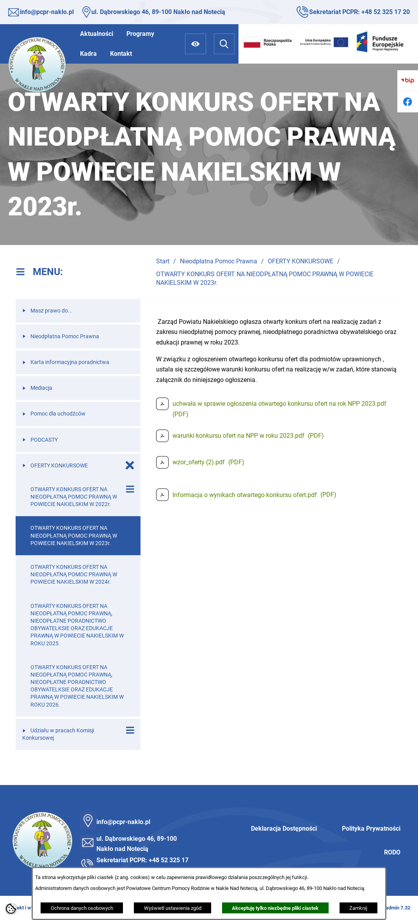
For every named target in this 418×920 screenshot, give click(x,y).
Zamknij (358, 908)
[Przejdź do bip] (407, 80)
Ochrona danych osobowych (82, 908)
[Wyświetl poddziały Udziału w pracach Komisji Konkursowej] (130, 730)
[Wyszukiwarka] (224, 44)
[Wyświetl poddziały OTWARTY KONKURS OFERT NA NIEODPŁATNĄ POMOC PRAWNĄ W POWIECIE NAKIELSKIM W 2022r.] (130, 489)
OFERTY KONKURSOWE (300, 261)
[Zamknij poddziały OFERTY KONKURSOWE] (130, 465)
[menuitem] (96, 33)
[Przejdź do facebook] (407, 101)
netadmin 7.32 (394, 908)
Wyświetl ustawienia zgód (172, 908)
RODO (392, 852)
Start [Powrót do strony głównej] (162, 261)
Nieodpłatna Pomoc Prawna (218, 261)
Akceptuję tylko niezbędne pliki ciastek (275, 908)
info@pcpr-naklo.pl (47, 12)
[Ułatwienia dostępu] (195, 44)
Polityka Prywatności (371, 828)
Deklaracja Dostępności (284, 828)
